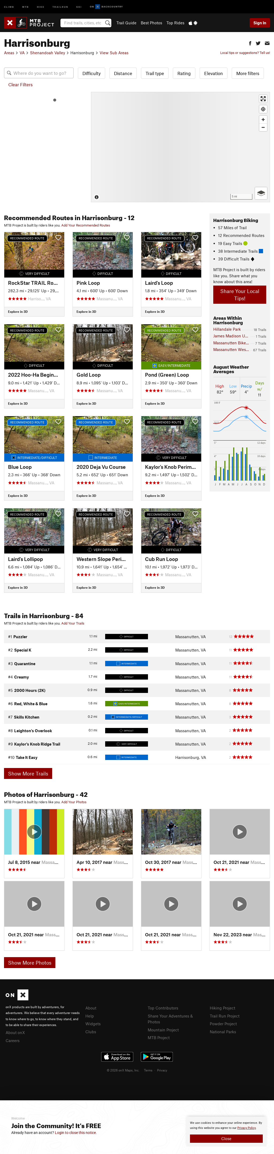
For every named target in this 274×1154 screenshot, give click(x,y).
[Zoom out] (263, 127)
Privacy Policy (246, 1128)
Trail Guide (126, 22)
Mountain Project (163, 1029)
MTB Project (159, 1037)
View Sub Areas (114, 52)
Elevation (213, 73)
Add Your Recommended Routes (85, 225)
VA (22, 52)
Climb (9, 6)
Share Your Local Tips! (239, 294)
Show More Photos (29, 963)
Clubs (90, 1031)
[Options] (261, 193)
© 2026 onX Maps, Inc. (123, 1070)
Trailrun (60, 6)
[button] (250, 43)
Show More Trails (28, 773)
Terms (148, 1070)
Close (226, 1138)
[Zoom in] (263, 119)
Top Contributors (163, 1007)
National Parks (223, 1031)
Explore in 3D (18, 311)
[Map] (180, 147)
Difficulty (91, 73)
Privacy (162, 1070)
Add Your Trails (72, 623)
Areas (9, 52)
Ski (79, 6)
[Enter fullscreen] (263, 99)
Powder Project (223, 1023)
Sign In (259, 22)
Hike (40, 6)
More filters (247, 73)
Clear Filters (20, 84)
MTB (25, 6)
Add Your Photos (73, 802)
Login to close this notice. (76, 1132)
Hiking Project (222, 1007)
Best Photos (151, 22)
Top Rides (175, 22)
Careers (13, 1040)
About (90, 1007)
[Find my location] (263, 109)
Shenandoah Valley (47, 52)
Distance (123, 73)
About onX (15, 1032)
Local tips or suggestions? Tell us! (245, 52)
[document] (226, 1131)
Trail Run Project (224, 1015)
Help (89, 1015)
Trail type (155, 73)
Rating (184, 73)
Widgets (93, 1023)
